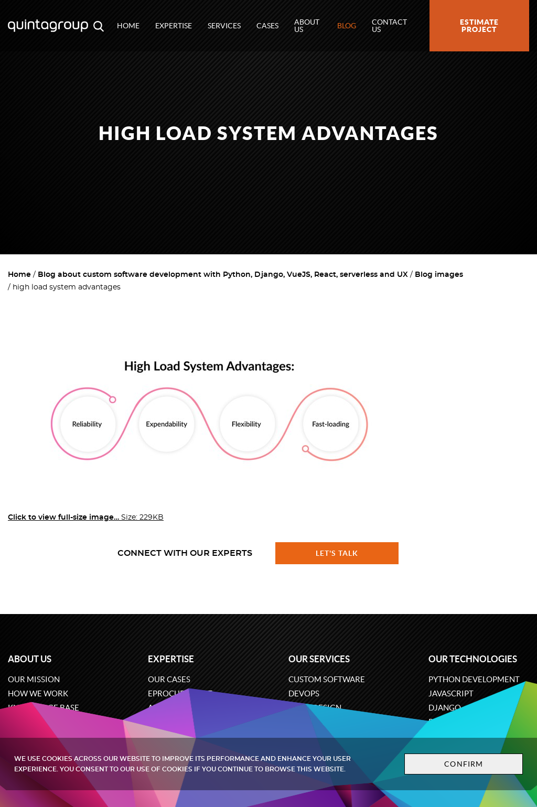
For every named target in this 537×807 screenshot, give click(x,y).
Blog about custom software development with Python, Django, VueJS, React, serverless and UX (223, 274)
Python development (474, 679)
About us (306, 26)
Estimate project (479, 26)
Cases (267, 25)
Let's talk (337, 553)
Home (128, 25)
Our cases (169, 679)
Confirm (463, 764)
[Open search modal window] (98, 26)
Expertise (173, 25)
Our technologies (472, 658)
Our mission (34, 679)
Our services (319, 658)
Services (224, 25)
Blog (346, 25)
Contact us (389, 26)
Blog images (439, 274)
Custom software (326, 679)
